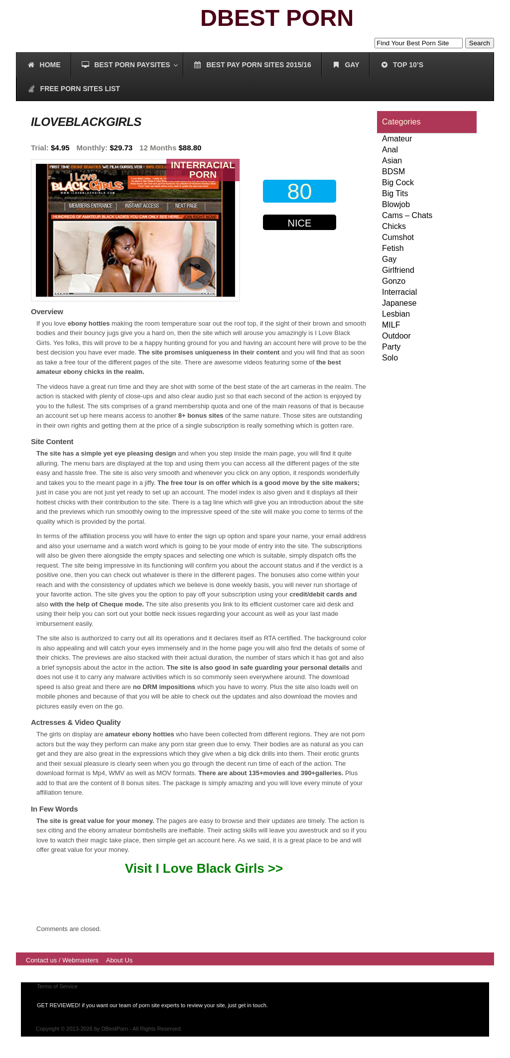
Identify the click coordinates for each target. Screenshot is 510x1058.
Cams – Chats (407, 215)
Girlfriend (398, 270)
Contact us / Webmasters (62, 960)
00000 (302, 263)
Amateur (397, 138)
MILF (391, 325)
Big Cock (398, 182)
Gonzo (393, 281)
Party (391, 347)
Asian (392, 160)
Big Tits (395, 193)
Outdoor (396, 336)
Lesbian (396, 314)
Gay (389, 259)
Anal (390, 149)
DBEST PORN (277, 17)
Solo (390, 357)
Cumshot (398, 237)
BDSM (393, 171)
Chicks (394, 226)
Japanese (399, 303)
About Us (119, 960)
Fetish (393, 248)
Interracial (399, 292)
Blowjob (396, 204)
